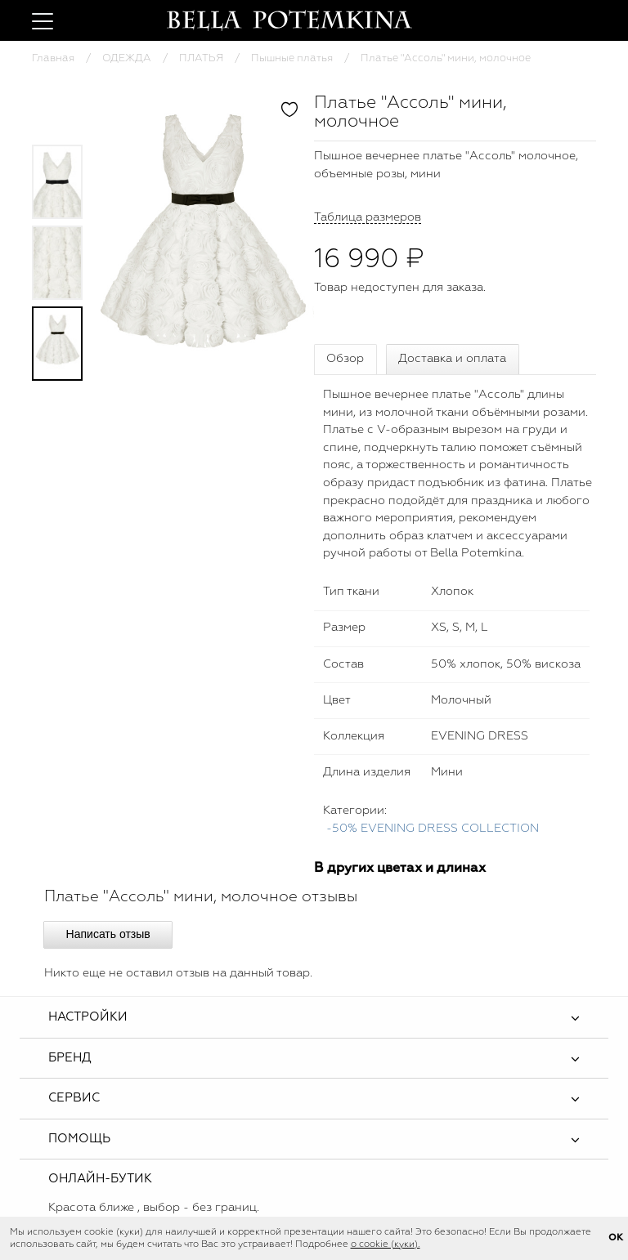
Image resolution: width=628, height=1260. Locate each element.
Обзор (345, 358)
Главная (53, 58)
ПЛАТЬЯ (201, 58)
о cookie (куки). (385, 1244)
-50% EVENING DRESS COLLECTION (432, 828)
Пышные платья (292, 58)
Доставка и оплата (452, 358)
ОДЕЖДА (126, 58)
